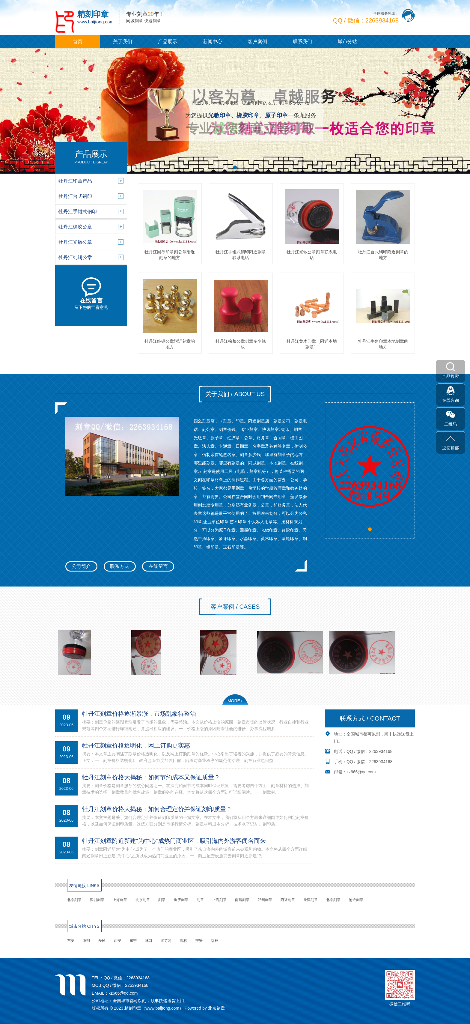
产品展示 (167, 41)
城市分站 (347, 41)
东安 (70, 941)
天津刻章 (310, 900)
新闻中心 (212, 41)
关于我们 (122, 41)
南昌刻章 (242, 900)
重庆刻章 (181, 900)
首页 (77, 41)
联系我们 (302, 41)
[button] (235, 167)
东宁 (133, 941)
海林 (183, 941)
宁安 (199, 941)
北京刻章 (74, 900)
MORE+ (235, 700)
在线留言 (158, 566)
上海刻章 (120, 900)
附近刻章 (288, 900)
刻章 (161, 900)
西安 (117, 941)
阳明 (86, 941)
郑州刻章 (265, 900)
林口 (148, 941)
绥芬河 (166, 941)
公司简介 (81, 566)
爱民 (102, 941)
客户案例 (257, 41)
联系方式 (119, 566)
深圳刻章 (97, 900)
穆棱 (214, 941)
